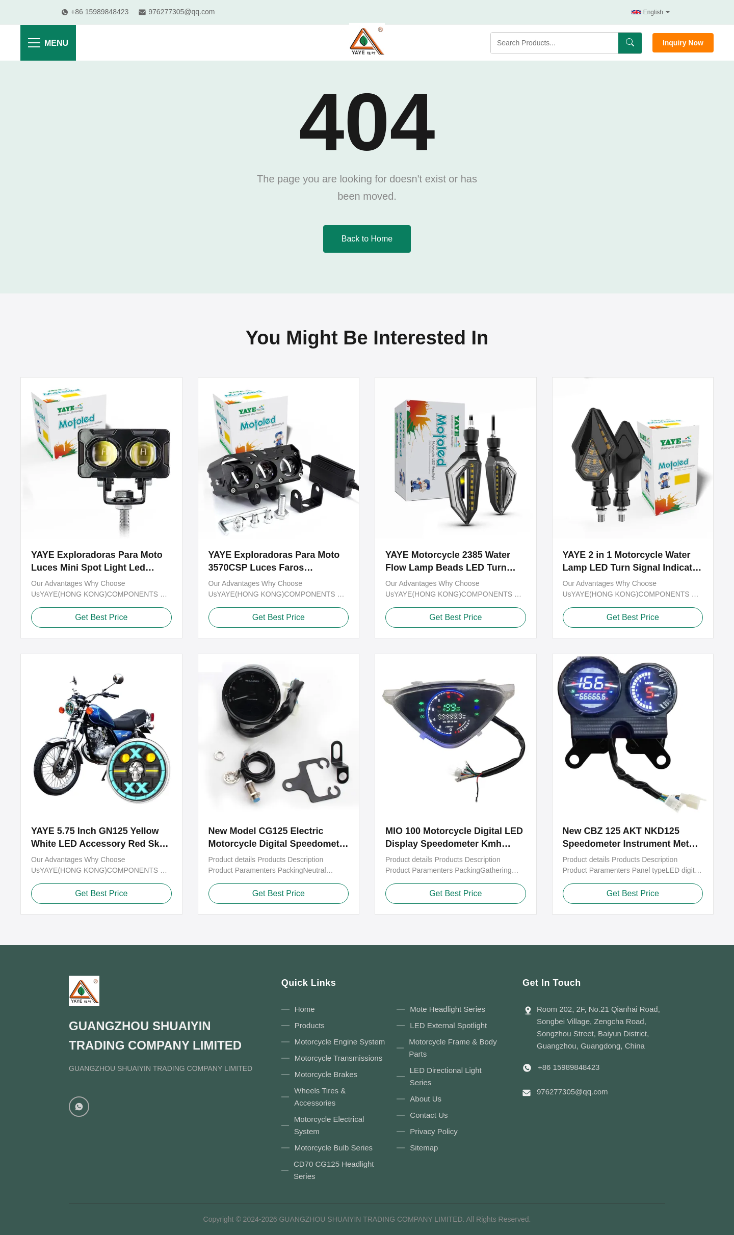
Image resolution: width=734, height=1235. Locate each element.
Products (310, 1025)
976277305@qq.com (572, 1091)
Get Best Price (101, 617)
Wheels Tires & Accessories (320, 1096)
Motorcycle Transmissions (339, 1058)
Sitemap (424, 1147)
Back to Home (367, 238)
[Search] (630, 43)
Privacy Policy (433, 1131)
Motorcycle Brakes (326, 1074)
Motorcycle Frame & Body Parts (453, 1047)
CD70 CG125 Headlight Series (334, 1170)
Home (305, 1009)
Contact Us (429, 1115)
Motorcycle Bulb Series (334, 1147)
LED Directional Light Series (446, 1076)
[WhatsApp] (79, 1106)
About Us (425, 1098)
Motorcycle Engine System (340, 1041)
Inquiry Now (683, 43)
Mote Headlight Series (447, 1009)
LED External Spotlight (448, 1025)
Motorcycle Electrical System (329, 1125)
